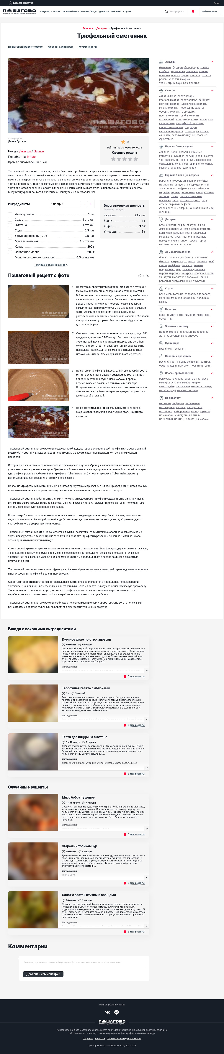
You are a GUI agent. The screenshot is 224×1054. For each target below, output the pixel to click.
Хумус (185, 75)
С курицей (191, 127)
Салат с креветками (171, 127)
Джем (201, 224)
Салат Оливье (189, 99)
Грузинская (166, 348)
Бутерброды (191, 67)
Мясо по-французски (182, 188)
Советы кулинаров (60, 46)
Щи (194, 167)
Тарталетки (178, 71)
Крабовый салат (169, 99)
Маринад (176, 297)
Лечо (162, 335)
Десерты (104, 11)
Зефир (195, 228)
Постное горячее (190, 200)
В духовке (165, 378)
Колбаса (164, 71)
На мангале (183, 386)
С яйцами (164, 135)
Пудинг (175, 240)
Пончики (202, 261)
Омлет (174, 196)
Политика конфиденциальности (124, 1038)
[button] (51, 264)
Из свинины (193, 403)
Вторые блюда (89, 11)
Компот (171, 314)
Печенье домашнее (194, 269)
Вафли (181, 224)
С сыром (190, 131)
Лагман (190, 155)
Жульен (175, 192)
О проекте (88, 1038)
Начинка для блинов (181, 257)
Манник (198, 265)
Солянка (164, 152)
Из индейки (166, 419)
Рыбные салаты (190, 115)
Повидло (164, 240)
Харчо (184, 159)
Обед (162, 365)
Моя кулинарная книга (193, 11)
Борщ (174, 152)
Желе (187, 228)
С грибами (185, 331)
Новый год (197, 365)
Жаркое (164, 188)
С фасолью (202, 131)
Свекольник (166, 163)
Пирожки (174, 273)
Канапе (203, 71)
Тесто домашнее (182, 280)
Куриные (179, 155)
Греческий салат (169, 103)
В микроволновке (170, 382)
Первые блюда (70, 11)
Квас (162, 314)
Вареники (165, 180)
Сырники (174, 204)
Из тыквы (165, 403)
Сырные (195, 163)
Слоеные (202, 135)
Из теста (189, 419)
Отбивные (203, 188)
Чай (170, 318)
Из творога (165, 411)
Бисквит (171, 224)
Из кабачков (200, 331)
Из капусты (206, 119)
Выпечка (116, 11)
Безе (162, 224)
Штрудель (185, 244)
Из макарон (166, 415)
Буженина (165, 67)
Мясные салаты (168, 107)
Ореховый (189, 297)
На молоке (202, 419)
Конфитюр (165, 232)
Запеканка (188, 192)
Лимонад (190, 314)
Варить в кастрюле (196, 378)
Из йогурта (181, 415)
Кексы (163, 265)
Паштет (175, 75)
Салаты (55, 11)
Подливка (203, 297)
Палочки (195, 75)
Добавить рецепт (210, 11)
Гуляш (205, 184)
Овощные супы (205, 155)
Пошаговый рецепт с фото (25, 46)
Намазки (164, 75)
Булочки (164, 261)
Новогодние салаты (192, 107)
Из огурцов (173, 335)
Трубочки (199, 280)
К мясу (163, 301)
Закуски (44, 11)
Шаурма (185, 79)
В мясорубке (166, 386)
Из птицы (194, 415)
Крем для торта (182, 232)
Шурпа (187, 167)
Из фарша (178, 403)
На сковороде (167, 390)
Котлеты (209, 192)
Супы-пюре (181, 163)
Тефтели (186, 204)
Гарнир (191, 180)
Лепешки (187, 265)
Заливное (192, 71)
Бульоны (184, 152)
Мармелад (199, 232)
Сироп (184, 240)
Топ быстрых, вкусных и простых (179, 82)
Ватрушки (177, 261)
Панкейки (201, 257)
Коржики (189, 261)
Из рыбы (164, 192)
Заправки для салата (197, 293)
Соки (207, 314)
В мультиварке (191, 382)
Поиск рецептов (176, 11)
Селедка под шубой (183, 135)
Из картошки (194, 407)
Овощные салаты (169, 111)
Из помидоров (189, 335)
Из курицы (193, 184)
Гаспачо (164, 167)
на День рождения (188, 361)
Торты (202, 240)
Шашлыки (207, 208)
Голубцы (202, 180)
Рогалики (165, 280)
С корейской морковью (190, 123)
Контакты (100, 1038)
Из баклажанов (168, 331)
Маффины (174, 265)
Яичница (164, 211)
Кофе (180, 314)
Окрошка (176, 167)
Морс (200, 314)
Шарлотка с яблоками (185, 277)
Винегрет (204, 99)
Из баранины (182, 411)
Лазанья (164, 196)
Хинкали (195, 208)
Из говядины (178, 184)
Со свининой (166, 119)
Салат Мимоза (167, 96)
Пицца (204, 277)
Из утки (178, 419)
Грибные (196, 152)
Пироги (163, 273)
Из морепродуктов (187, 119)
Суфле (193, 240)
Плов (176, 200)
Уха (161, 159)
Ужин (208, 365)
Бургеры (178, 67)
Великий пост (167, 361)
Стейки (163, 204)
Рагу (204, 200)
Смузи (162, 318)
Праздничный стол (177, 365)
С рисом (205, 411)
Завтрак (206, 361)
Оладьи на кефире (170, 269)
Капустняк (165, 155)
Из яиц (195, 411)
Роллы (163, 79)
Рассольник (172, 159)
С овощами (179, 180)
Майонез (164, 297)
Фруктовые (166, 138)
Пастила (187, 236)
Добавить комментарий (43, 974)
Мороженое (166, 236)
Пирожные (199, 236)
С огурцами (188, 111)
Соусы (127, 11)
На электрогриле (187, 390)
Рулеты (206, 75)
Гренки (205, 67)
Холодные (207, 163)
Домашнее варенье (170, 228)
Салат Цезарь (186, 96)
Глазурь (192, 224)
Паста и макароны (191, 196)
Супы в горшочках (200, 159)
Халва (174, 244)
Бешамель (165, 293)
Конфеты (205, 228)
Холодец (174, 79)
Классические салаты (194, 103)
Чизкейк (164, 244)
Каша (199, 192)
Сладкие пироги (204, 273)
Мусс (177, 236)
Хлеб (211, 261)
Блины (163, 257)
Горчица (178, 293)
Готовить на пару (201, 386)
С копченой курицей (171, 131)
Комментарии (88, 46)
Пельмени (165, 200)
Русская (179, 348)
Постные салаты (169, 115)
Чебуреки (187, 273)
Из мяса (164, 184)
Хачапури (165, 277)
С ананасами (167, 123)
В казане (178, 378)
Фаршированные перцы (173, 208)
